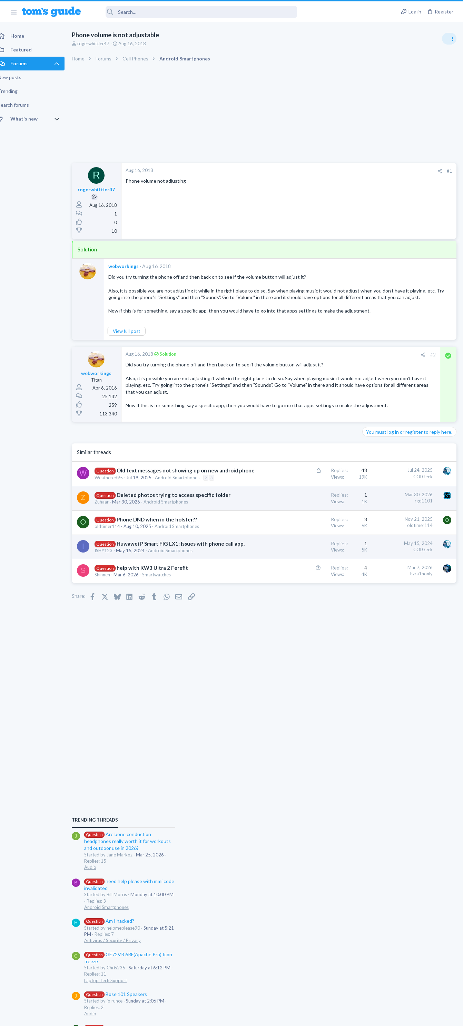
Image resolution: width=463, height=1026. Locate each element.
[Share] (329, 171)
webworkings (131, 266)
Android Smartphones (184, 514)
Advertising (157, 1016)
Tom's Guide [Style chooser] (407, 987)
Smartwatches (164, 632)
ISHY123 (111, 607)
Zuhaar (109, 552)
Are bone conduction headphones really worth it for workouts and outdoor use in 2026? (408, 395)
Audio (371, 421)
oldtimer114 (115, 576)
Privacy (249, 1016)
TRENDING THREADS (376, 373)
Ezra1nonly (310, 631)
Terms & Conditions (296, 1016)
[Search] (193, 12)
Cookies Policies (205, 1016)
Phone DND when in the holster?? (164, 569)
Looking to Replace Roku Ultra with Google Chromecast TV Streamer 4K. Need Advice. (408, 628)
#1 (339, 171)
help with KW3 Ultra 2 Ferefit (160, 625)
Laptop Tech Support (386, 534)
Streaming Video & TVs (388, 607)
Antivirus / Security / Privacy (393, 494)
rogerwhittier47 (101, 43)
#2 (322, 368)
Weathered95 (116, 514)
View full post (134, 344)
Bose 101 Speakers (396, 548)
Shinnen (110, 632)
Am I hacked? (390, 475)
